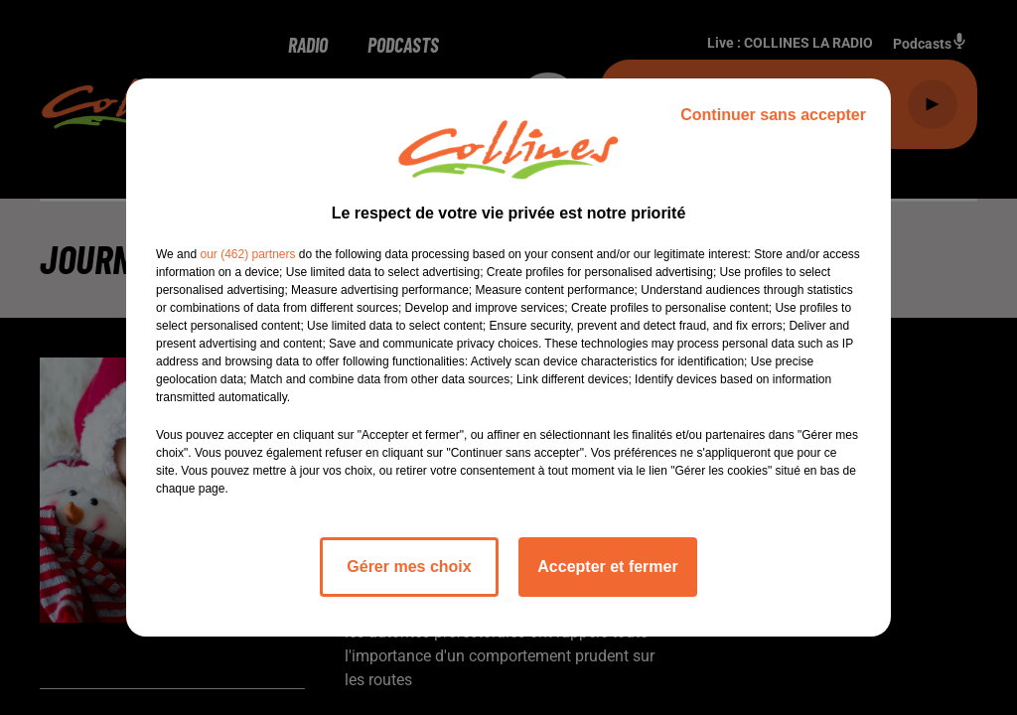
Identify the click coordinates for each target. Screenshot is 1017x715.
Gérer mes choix (409, 566)
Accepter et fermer (607, 566)
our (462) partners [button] (247, 254)
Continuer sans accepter (773, 114)
